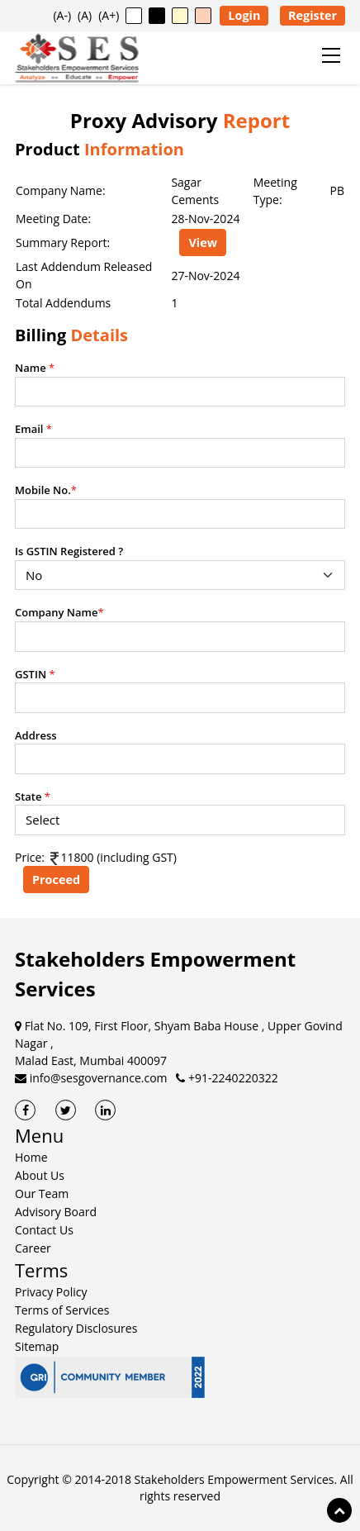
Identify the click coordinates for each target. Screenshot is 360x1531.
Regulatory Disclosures (76, 1328)
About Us (39, 1175)
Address (36, 735)
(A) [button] (85, 15)
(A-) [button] (62, 15)
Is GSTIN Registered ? (69, 551)
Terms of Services (62, 1310)
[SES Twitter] (65, 1110)
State (32, 796)
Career (33, 1248)
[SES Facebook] (25, 1110)
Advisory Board (56, 1212)
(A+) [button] (108, 15)
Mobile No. (46, 490)
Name (34, 367)
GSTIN (35, 674)
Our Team (42, 1193)
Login (244, 15)
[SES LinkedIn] (105, 1110)
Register (312, 15)
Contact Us (44, 1230)
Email (33, 428)
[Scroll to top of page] (339, 1510)
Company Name (59, 612)
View (202, 242)
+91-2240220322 (226, 1078)
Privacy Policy (51, 1292)
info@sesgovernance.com (91, 1078)
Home (31, 1157)
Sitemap (37, 1346)
